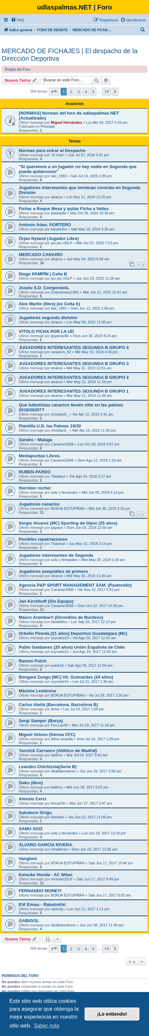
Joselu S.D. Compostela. (44, 287)
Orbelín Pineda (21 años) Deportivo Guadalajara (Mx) (73, 633)
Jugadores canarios (39, 504)
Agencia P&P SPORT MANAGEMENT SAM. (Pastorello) (75, 585)
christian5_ (59, 414)
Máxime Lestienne (37, 690)
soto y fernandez (64, 492)
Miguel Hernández (66, 122)
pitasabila (58, 213)
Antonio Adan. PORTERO (45, 224)
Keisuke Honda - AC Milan (45, 874)
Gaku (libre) (31, 782)
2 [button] (71, 92)
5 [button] (93, 92)
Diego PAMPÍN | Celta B (43, 273)
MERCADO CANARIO (40, 254)
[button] (54, 92)
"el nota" (57, 155)
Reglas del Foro (18, 69)
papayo (57, 527)
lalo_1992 (59, 176)
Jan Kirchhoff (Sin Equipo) (46, 601)
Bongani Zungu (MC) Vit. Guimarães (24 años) (66, 677)
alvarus (56, 197)
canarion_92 (61, 352)
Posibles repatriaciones (43, 539)
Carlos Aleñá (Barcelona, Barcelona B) (58, 704)
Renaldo (57, 817)
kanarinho (59, 229)
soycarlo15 (59, 638)
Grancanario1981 (65, 292)
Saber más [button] (46, 1025)
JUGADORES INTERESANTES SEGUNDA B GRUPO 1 (74, 391)
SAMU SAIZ (31, 828)
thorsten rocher (35, 488)
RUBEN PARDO (35, 471)
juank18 (57, 665)
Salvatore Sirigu (35, 812)
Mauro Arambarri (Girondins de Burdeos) (61, 617)
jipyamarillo (60, 336)
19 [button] (106, 92)
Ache (55, 709)
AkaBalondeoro (63, 771)
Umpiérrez (59, 849)
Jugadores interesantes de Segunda (56, 555)
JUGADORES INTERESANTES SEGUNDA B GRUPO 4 (74, 347)
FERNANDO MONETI (40, 890)
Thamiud (58, 544)
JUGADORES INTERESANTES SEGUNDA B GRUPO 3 (74, 363)
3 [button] (78, 92)
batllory (56, 755)
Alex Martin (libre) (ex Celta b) (49, 303)
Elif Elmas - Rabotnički (42, 904)
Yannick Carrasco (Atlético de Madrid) (58, 750)
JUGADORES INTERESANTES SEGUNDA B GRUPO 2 (74, 377)
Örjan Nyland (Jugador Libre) (49, 238)
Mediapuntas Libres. (40, 455)
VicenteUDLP (62, 879)
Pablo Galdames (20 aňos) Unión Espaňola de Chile (72, 647)
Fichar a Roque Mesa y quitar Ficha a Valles (64, 208)
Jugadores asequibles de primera (53, 571)
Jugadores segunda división (48, 317)
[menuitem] (17, 20)
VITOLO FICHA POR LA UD (46, 331)
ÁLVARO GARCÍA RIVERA (45, 844)
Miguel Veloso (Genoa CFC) (47, 734)
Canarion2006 (62, 444)
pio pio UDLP (61, 243)
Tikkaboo (58, 476)
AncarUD (58, 803)
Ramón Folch (32, 660)
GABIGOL (29, 920)
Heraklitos (59, 622)
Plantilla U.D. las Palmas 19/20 (50, 425)
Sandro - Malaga (35, 439)
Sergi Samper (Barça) (41, 720)
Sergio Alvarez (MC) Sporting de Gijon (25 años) (68, 523)
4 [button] (86, 92)
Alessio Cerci (32, 798)
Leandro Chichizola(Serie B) (48, 766)
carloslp (57, 909)
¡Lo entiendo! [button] (112, 1014)
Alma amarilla (62, 739)
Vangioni (28, 858)
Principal (48, 126)
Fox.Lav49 (59, 725)
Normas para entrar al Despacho (52, 150)
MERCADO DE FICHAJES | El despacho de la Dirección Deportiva (69, 54)
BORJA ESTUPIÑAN (68, 508)
